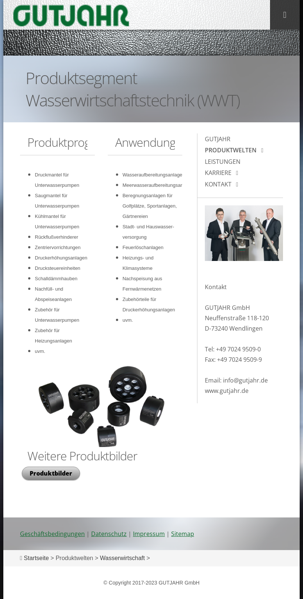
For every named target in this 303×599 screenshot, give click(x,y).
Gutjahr (217, 139)
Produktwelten (231, 150)
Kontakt (218, 184)
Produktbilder (51, 473)
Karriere (218, 173)
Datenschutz (109, 534)
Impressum (149, 534)
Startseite (36, 558)
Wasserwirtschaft (122, 558)
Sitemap (182, 534)
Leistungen (222, 162)
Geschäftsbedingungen (52, 534)
